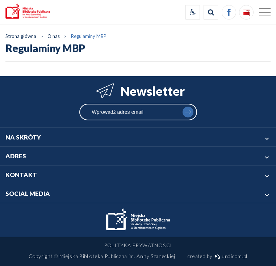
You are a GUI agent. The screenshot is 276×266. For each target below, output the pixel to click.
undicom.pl (231, 256)
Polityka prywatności (138, 245)
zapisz (188, 112)
